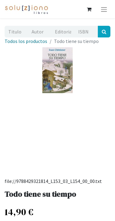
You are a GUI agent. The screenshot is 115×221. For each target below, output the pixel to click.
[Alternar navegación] (104, 9)
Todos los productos (26, 41)
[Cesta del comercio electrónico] (89, 9)
